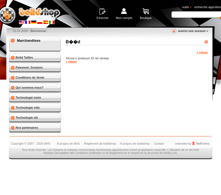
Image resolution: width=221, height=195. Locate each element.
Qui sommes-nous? (30, 87)
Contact (159, 143)
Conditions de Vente (30, 77)
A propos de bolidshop (135, 143)
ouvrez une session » (193, 30)
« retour (202, 52)
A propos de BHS (68, 143)
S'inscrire (102, 18)
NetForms (202, 143)
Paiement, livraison (29, 67)
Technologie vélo (28, 107)
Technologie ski (27, 117)
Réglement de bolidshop (100, 143)
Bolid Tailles (24, 57)
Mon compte (124, 18)
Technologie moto (28, 97)
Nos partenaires (27, 127)
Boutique (146, 18)
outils (186, 7)
